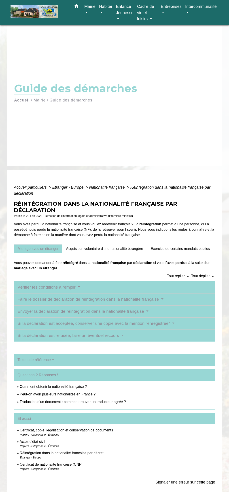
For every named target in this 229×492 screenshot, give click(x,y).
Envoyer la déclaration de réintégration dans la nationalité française (81, 311)
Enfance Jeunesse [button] (125, 9)
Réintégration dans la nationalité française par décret (61, 453)
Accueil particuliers (31, 187)
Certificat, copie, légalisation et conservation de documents (66, 430)
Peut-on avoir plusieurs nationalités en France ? (57, 394)
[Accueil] (38, 12)
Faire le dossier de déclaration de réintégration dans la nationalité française (88, 299)
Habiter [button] (105, 6)
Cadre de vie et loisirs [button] (145, 12)
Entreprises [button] (171, 6)
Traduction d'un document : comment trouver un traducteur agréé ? (73, 402)
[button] (76, 7)
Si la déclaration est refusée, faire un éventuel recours (68, 335)
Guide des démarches (71, 100)
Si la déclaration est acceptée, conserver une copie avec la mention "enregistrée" (94, 323)
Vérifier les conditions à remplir (47, 287)
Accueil (22, 100)
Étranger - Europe (68, 187)
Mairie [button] (89, 6)
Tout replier (179, 276)
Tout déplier (203, 276)
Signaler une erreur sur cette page (185, 482)
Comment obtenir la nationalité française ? (53, 387)
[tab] (38, 248)
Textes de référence (34, 360)
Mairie (40, 100)
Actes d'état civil (32, 441)
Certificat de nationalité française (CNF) (51, 464)
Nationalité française (107, 187)
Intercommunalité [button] (201, 6)
